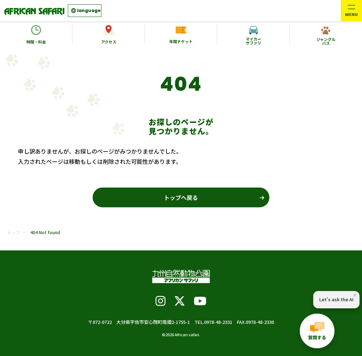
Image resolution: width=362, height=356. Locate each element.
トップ (13, 232)
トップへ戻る (181, 197)
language (89, 10)
